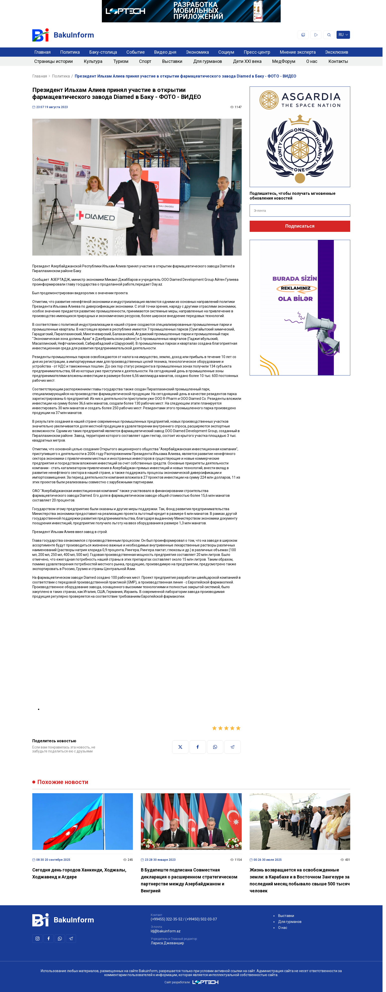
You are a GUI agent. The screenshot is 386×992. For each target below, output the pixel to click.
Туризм (120, 61)
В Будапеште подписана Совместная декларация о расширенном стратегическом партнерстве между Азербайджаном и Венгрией (189, 880)
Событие (135, 52)
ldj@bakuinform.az (166, 931)
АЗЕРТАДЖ (60, 280)
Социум (226, 52)
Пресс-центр (257, 52)
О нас (311, 61)
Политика (70, 52)
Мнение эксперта (298, 52)
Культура (93, 61)
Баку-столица (103, 52)
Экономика (197, 52)
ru (343, 35)
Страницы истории (53, 61)
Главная (42, 52)
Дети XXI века (247, 61)
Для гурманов (207, 61)
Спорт (145, 61)
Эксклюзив (336, 52)
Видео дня (165, 52)
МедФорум (283, 61)
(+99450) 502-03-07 (201, 919)
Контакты (338, 61)
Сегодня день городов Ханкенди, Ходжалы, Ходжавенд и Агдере (79, 873)
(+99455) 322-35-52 (166, 919)
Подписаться (299, 226)
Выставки (172, 61)
